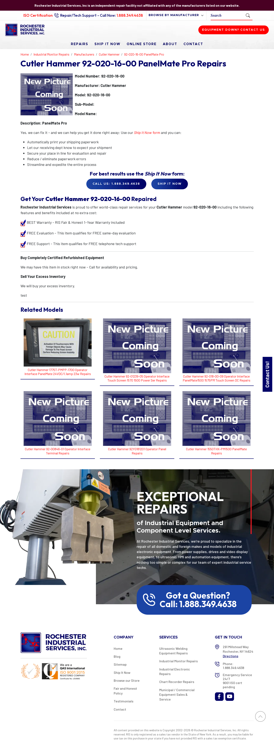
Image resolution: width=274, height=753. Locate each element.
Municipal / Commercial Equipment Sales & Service (177, 694)
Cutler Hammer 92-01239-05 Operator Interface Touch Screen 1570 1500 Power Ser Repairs (137, 378)
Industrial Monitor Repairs (178, 661)
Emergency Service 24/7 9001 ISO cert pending (237, 681)
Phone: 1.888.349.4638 (233, 666)
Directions (230, 656)
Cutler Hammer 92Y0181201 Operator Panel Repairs (137, 451)
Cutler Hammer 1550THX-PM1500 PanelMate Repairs (216, 451)
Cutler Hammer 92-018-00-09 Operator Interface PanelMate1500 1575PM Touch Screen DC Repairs (216, 378)
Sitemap (120, 664)
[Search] (227, 15)
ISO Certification (38, 15)
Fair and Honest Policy (125, 690)
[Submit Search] (247, 15)
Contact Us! (267, 374)
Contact (193, 44)
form (147, 132)
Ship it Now (170, 183)
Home (118, 648)
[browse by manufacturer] (176, 15)
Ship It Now (107, 44)
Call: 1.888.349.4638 (198, 604)
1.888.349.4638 (130, 15)
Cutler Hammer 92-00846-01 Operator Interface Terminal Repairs (57, 451)
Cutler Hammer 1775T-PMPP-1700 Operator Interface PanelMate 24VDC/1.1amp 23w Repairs (57, 372)
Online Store (142, 44)
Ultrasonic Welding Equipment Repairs (173, 650)
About (170, 44)
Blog (117, 656)
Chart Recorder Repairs (176, 682)
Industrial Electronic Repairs (174, 671)
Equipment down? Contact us (233, 29)
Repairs (79, 44)
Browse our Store (127, 680)
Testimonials (123, 701)
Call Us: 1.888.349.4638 (116, 183)
